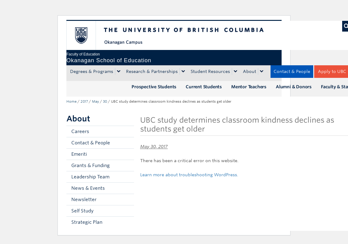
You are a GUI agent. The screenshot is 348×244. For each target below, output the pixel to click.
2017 (84, 101)
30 (105, 101)
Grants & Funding (90, 165)
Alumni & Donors (294, 86)
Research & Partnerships (152, 71)
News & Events (88, 188)
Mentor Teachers (249, 86)
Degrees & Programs (91, 71)
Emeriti (79, 154)
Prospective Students (154, 86)
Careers (80, 131)
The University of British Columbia (85, 35)
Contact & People (292, 71)
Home (71, 101)
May (95, 101)
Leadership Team (90, 177)
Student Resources (210, 71)
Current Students (204, 86)
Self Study (82, 211)
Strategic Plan (86, 222)
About (249, 71)
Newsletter (84, 199)
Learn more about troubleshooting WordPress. (189, 174)
